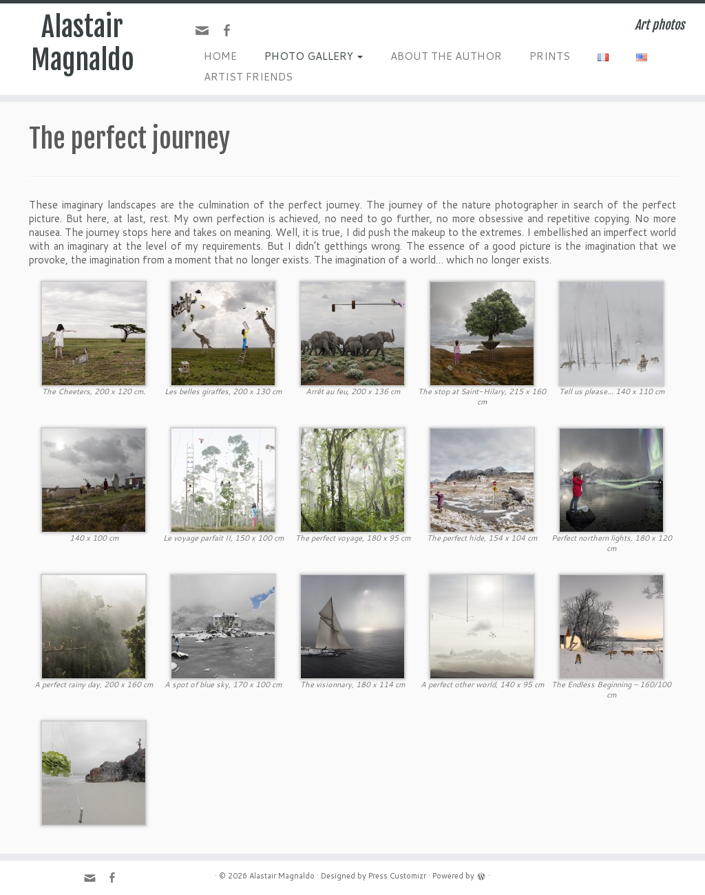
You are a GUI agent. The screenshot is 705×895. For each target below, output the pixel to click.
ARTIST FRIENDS (248, 76)
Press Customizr (397, 875)
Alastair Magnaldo (82, 43)
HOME (220, 56)
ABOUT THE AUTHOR (446, 56)
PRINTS (549, 56)
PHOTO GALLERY (313, 56)
